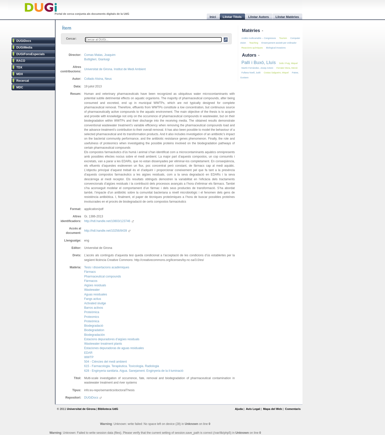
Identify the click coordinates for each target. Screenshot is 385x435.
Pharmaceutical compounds (102, 276)
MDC (19, 87)
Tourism (283, 38)
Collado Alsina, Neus (98, 79)
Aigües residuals (95, 285)
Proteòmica (91, 312)
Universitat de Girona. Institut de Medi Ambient (115, 69)
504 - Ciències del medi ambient (105, 361)
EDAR (88, 352)
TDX (19, 67)
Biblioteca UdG (108, 408)
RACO (20, 61)
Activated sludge (95, 303)
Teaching (253, 43)
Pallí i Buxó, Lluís (258, 62)
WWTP (89, 357)
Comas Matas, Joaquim (100, 55)
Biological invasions (276, 48)
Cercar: (71, 38)
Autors (250, 55)
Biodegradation (94, 330)
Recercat (22, 80)
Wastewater (92, 289)
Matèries (251, 30)
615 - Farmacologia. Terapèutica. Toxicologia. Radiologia (121, 366)
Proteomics (91, 317)
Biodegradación (94, 335)
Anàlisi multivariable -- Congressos (258, 38)
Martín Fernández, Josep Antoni (257, 68)
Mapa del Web (272, 408)
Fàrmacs (90, 272)
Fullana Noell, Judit (250, 72)
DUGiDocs (23, 41)
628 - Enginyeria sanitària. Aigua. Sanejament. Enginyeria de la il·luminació (133, 370)
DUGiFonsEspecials (30, 54)
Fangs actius (92, 299)
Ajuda (239, 408)
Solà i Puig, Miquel (288, 63)
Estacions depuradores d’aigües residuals (111, 339)
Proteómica (91, 321)
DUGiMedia (24, 47)
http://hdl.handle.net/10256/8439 (107, 230)
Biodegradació (93, 325)
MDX (19, 74)
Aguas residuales (95, 294)
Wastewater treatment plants (103, 343)
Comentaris (293, 408)
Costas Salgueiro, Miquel (276, 72)
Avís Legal (253, 408)
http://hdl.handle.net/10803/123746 (109, 221)
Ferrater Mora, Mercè (287, 68)
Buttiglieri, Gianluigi (97, 59)
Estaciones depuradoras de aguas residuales (114, 348)
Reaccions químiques (252, 48)
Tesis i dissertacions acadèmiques (106, 267)
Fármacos (90, 281)
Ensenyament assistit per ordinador (279, 43)
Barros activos (93, 307)
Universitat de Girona (81, 408)
